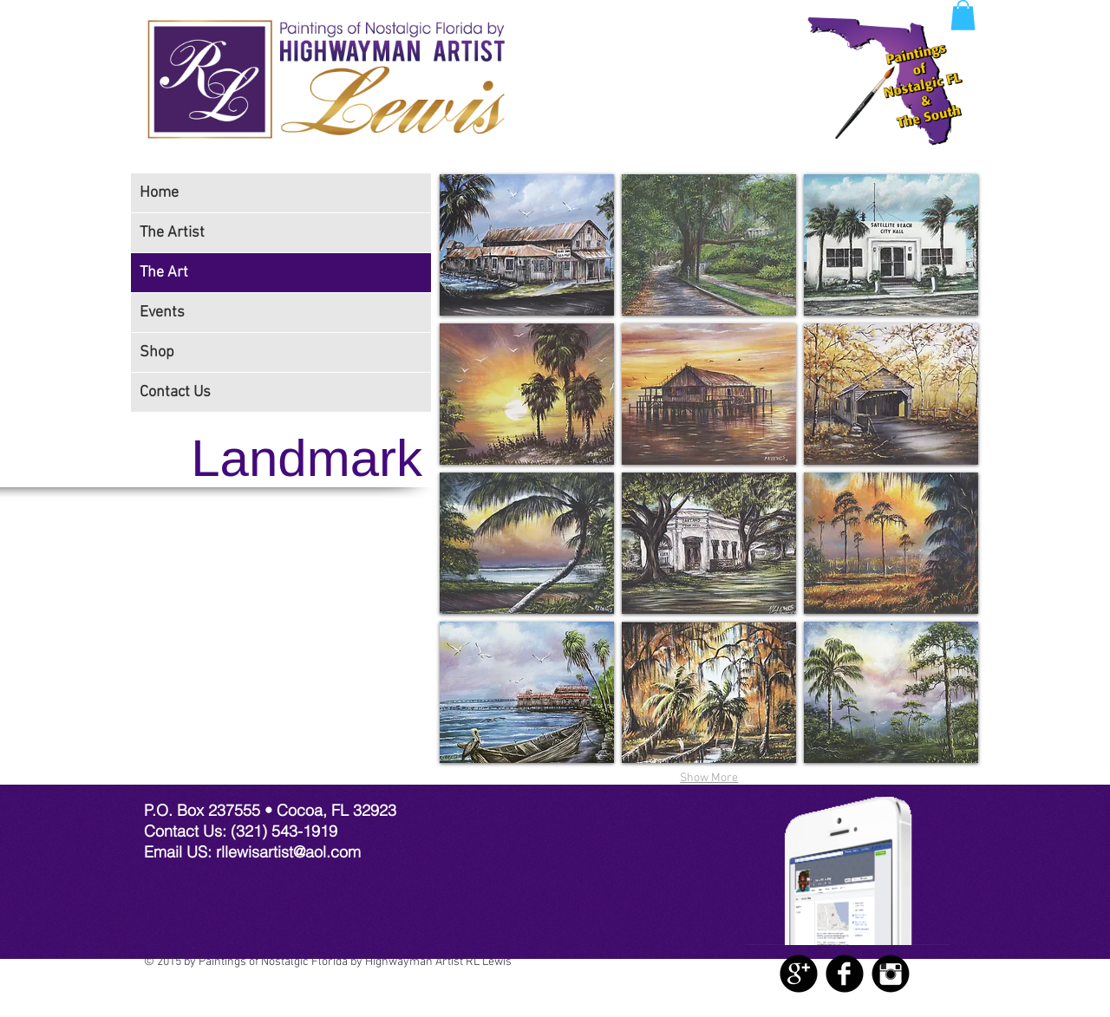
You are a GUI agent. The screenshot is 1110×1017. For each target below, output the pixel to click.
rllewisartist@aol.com (288, 852)
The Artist (172, 233)
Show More (709, 778)
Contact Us (175, 392)
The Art (164, 273)
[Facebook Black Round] (845, 974)
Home (159, 193)
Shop (157, 352)
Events (162, 312)
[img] (527, 245)
